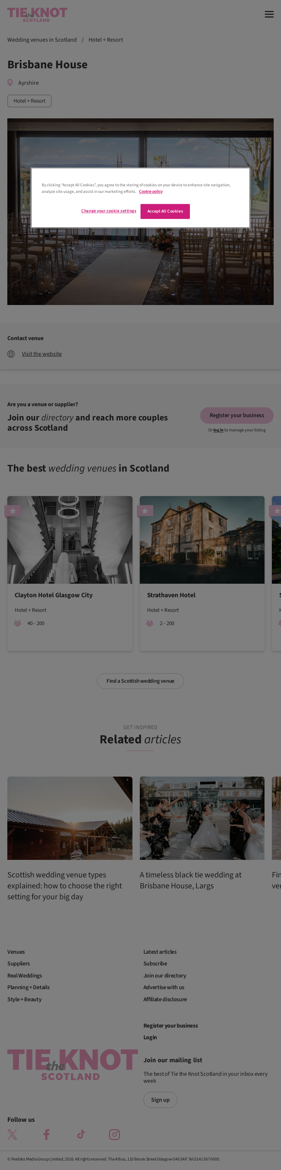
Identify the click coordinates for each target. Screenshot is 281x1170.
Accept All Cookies (165, 211)
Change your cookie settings (108, 211)
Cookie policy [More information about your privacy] (150, 191)
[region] (140, 198)
